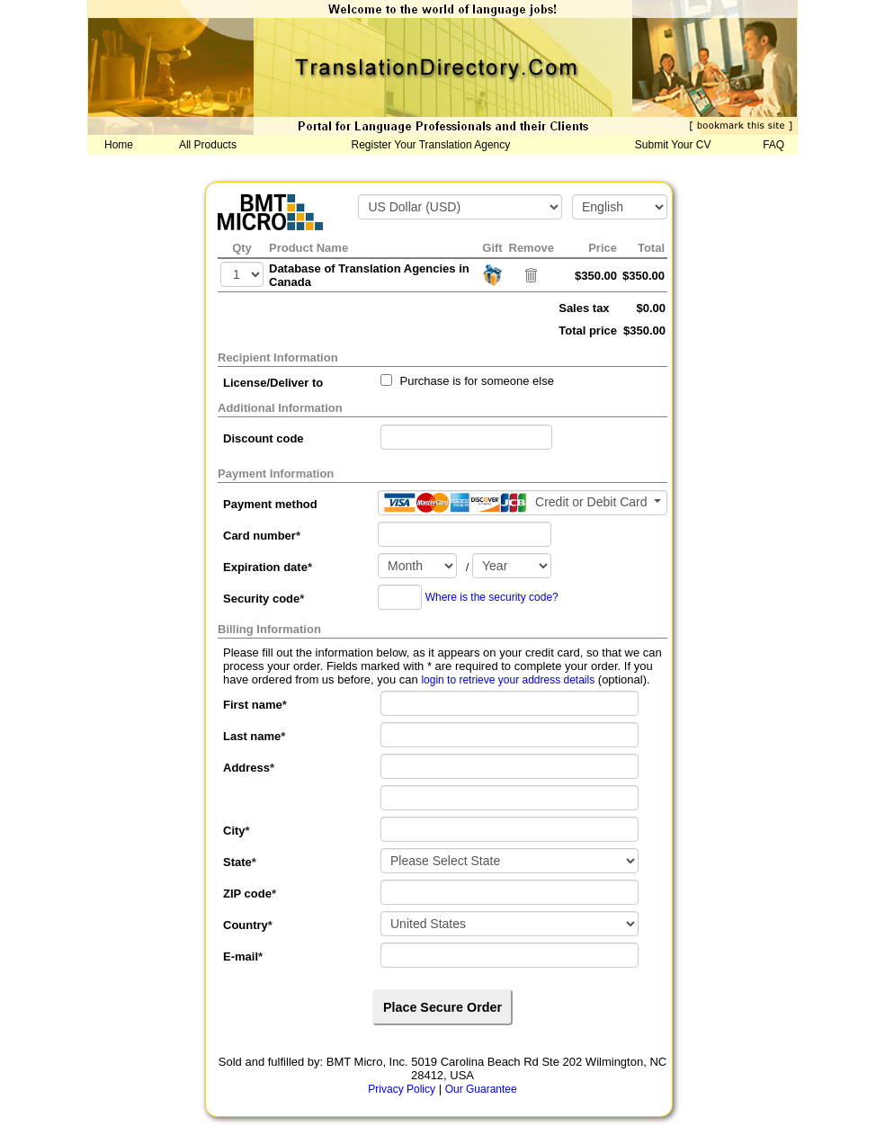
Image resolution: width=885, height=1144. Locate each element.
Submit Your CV (673, 145)
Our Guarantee (481, 1089)
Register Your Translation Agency (431, 145)
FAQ (773, 145)
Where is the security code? (492, 597)
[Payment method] (522, 502)
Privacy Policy (401, 1089)
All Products (208, 145)
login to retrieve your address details (507, 680)
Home (118, 145)
